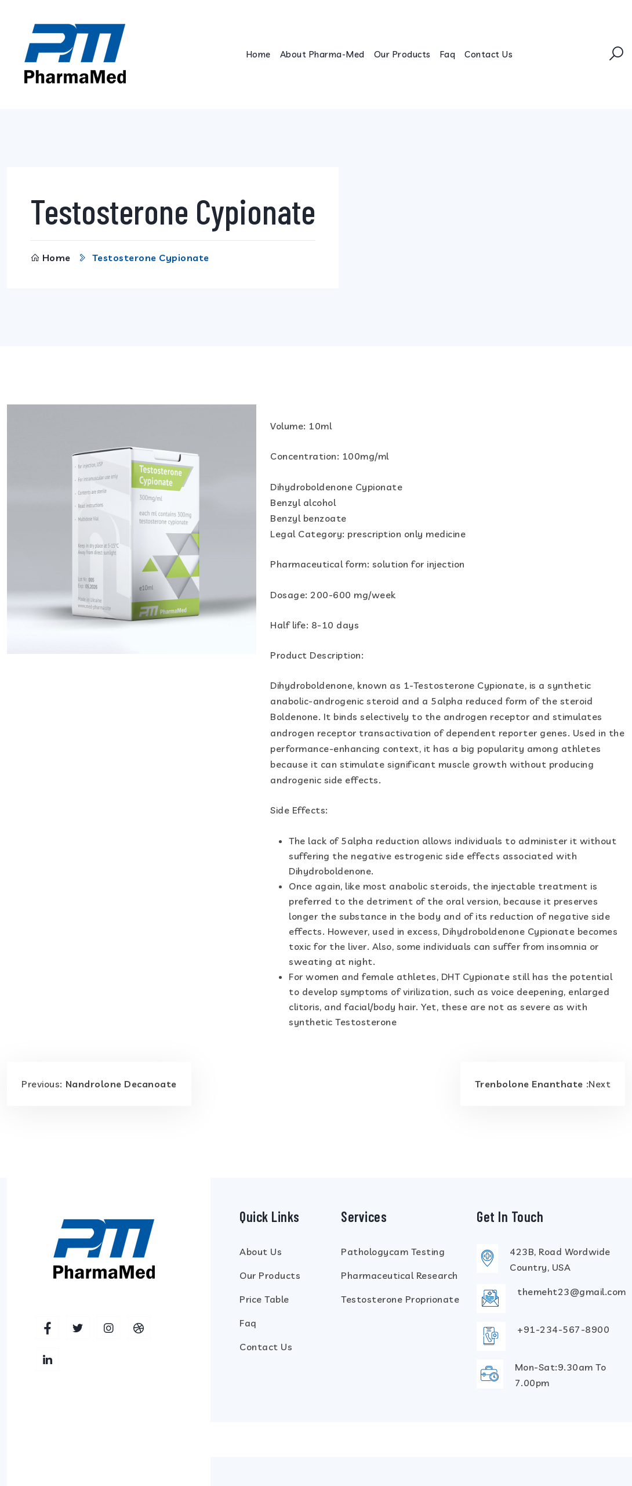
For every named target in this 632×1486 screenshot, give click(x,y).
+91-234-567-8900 (563, 1329)
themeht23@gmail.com (571, 1291)
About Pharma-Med (322, 54)
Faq (448, 54)
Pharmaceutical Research (399, 1275)
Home (258, 54)
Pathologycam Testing (393, 1251)
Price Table (264, 1298)
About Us (260, 1251)
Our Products (402, 54)
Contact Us (488, 54)
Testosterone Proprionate (400, 1298)
